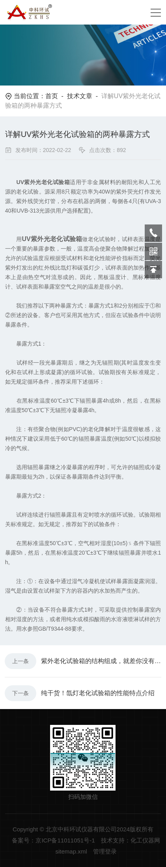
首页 (51, 96)
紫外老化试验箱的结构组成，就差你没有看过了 (101, 661)
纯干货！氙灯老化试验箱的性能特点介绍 (98, 693)
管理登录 (105, 851)
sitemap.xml (71, 851)
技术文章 (79, 96)
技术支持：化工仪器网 (130, 840)
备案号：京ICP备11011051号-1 (53, 840)
